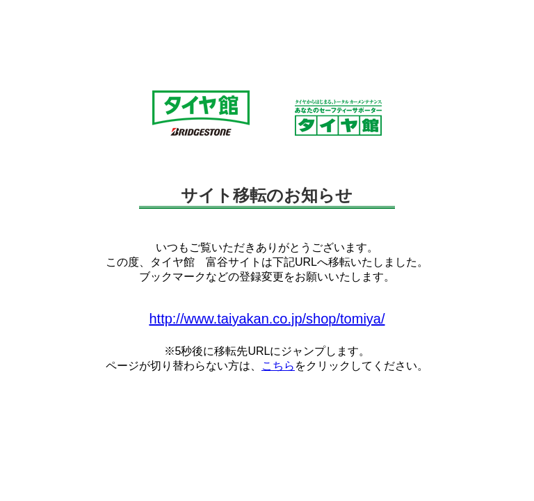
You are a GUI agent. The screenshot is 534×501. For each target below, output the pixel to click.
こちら (278, 366)
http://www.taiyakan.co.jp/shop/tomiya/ (267, 318)
